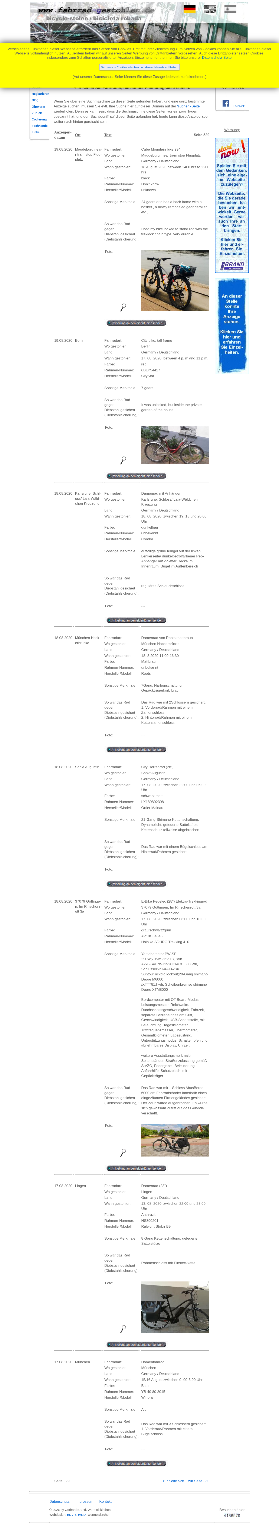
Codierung (39, 119)
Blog (35, 100)
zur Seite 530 (198, 1481)
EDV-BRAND (76, 1514)
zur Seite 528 (174, 1481)
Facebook (238, 106)
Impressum (84, 1502)
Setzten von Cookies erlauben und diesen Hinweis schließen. (139, 67)
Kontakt (105, 1502)
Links (36, 132)
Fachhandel (40, 126)
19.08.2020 (63, 149)
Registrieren (40, 93)
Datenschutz (59, 1502)
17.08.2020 (63, 1186)
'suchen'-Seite (188, 106)
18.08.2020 (63, 493)
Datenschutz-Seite (217, 58)
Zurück (37, 113)
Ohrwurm (38, 106)
